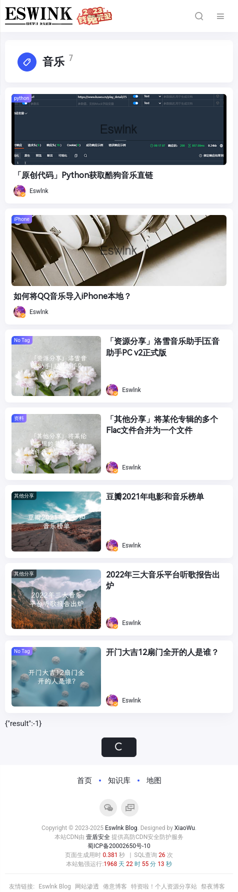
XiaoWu (184, 828)
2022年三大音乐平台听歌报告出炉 (163, 580)
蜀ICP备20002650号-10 (119, 846)
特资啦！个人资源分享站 (164, 886)
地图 (154, 780)
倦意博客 (115, 886)
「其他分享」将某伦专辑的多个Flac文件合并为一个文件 (162, 424)
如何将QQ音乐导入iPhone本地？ (73, 296)
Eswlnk (31, 191)
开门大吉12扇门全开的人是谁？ (162, 652)
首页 (84, 780)
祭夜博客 (213, 886)
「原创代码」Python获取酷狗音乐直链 (83, 175)
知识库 (119, 780)
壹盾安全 (98, 837)
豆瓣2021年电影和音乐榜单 (155, 497)
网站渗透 (87, 886)
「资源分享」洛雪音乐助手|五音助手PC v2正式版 (163, 346)
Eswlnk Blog (121, 828)
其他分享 (24, 495)
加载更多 (119, 747)
